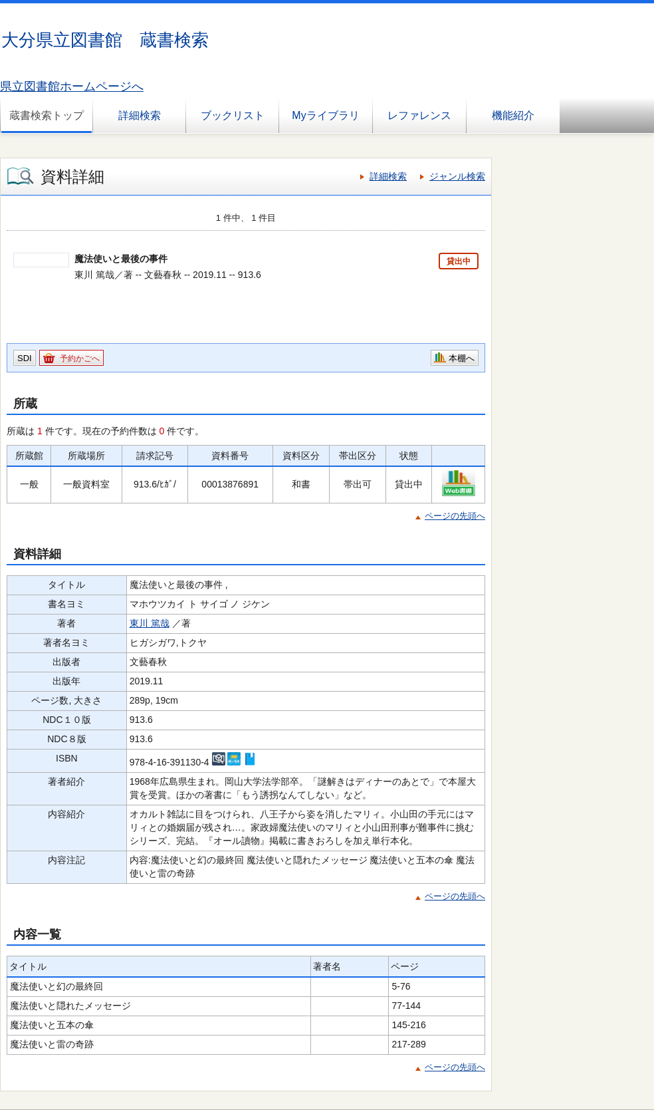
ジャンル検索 (457, 176)
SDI (24, 358)
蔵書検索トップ (46, 115)
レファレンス (419, 115)
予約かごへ (80, 358)
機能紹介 (513, 115)
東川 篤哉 (149, 623)
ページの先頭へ (455, 516)
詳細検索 (139, 115)
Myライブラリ (325, 115)
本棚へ (462, 358)
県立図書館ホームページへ (72, 86)
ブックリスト (233, 115)
